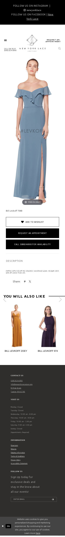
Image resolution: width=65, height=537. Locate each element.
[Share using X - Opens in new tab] (30, 282)
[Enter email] (34, 500)
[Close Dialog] (3, 527)
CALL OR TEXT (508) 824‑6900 (10, 49)
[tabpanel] (17, 329)
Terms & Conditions (18, 456)
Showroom (14, 445)
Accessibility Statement (19, 463)
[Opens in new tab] (32, 10)
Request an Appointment (32, 233)
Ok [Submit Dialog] (8, 527)
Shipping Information (18, 453)
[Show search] (59, 48)
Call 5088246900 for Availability (32, 244)
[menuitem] (5, 40)
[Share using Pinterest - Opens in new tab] (25, 282)
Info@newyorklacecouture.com (21, 384)
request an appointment (53, 40)
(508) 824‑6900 (17, 381)
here (38, 534)
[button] (5, 40)
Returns (13, 449)
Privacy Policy (16, 460)
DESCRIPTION (14, 261)
